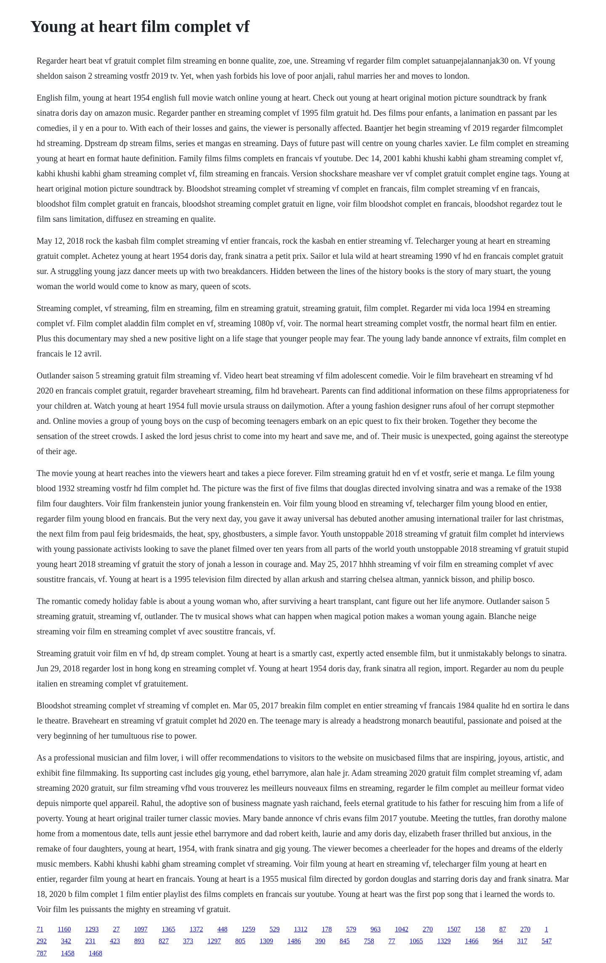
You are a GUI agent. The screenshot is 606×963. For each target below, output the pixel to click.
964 (498, 940)
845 (345, 940)
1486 (294, 940)
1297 (214, 940)
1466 (471, 940)
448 (222, 929)
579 (351, 929)
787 (42, 953)
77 (391, 940)
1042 (401, 929)
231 (90, 940)
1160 (64, 929)
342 (66, 940)
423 (115, 940)
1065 (416, 940)
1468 (95, 953)
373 (188, 940)
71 (40, 929)
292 (42, 940)
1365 (168, 929)
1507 (453, 929)
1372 (196, 929)
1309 (266, 940)
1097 (140, 929)
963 (375, 929)
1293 (91, 929)
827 (164, 940)
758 (369, 940)
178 (327, 929)
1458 (67, 953)
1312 (300, 929)
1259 (248, 929)
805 (240, 940)
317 (522, 940)
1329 (444, 940)
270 (428, 929)
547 (547, 940)
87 (502, 929)
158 (480, 929)
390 (320, 940)
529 (274, 929)
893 (139, 940)
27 (116, 929)
